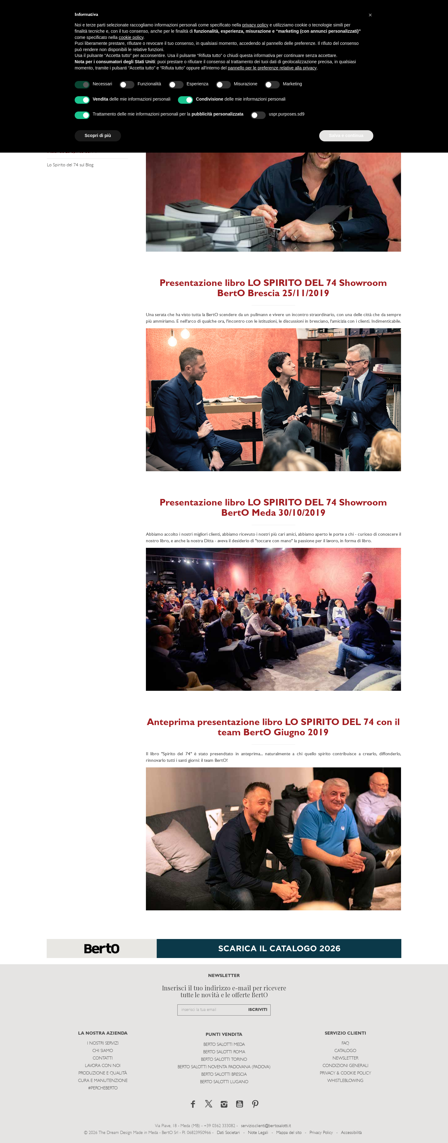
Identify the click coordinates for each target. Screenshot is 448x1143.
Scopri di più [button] (98, 135)
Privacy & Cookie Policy (345, 1073)
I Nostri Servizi (103, 1043)
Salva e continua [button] (346, 135)
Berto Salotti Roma (224, 1052)
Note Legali (258, 1133)
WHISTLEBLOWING (345, 1081)
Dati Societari (228, 1133)
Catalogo (345, 1051)
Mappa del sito (288, 1133)
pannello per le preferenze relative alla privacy (272, 67)
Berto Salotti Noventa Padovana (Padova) (224, 1067)
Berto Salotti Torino (224, 1059)
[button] (370, 15)
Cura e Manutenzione (103, 1081)
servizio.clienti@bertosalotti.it (266, 1126)
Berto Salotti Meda (224, 1044)
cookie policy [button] (131, 37)
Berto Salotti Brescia (224, 1074)
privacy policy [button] (255, 24)
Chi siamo (102, 1051)
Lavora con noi (102, 1066)
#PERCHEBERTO (103, 1088)
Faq (345, 1043)
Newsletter (345, 1058)
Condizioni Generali (345, 1066)
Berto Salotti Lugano (224, 1082)
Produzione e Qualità (102, 1073)
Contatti (103, 1058)
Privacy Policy (321, 1133)
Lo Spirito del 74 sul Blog (70, 165)
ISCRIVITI (257, 1010)
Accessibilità (351, 1133)
